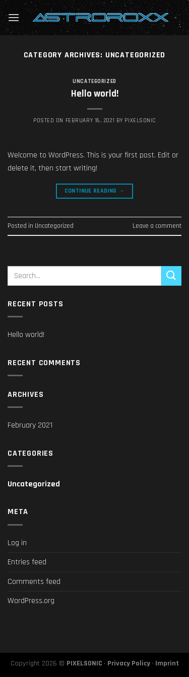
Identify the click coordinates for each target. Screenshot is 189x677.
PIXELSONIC (84, 663)
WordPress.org (31, 601)
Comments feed (34, 581)
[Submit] (171, 276)
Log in (17, 543)
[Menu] (14, 17)
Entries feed (27, 562)
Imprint (167, 663)
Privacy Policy (128, 663)
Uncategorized (94, 81)
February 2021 (30, 425)
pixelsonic (140, 120)
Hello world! (94, 94)
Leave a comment (157, 226)
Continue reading (95, 191)
